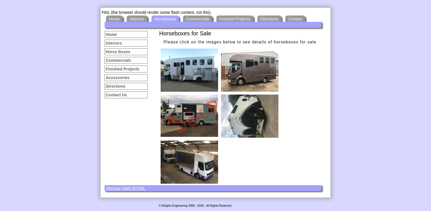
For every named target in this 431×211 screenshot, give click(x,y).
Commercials (118, 60)
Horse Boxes (118, 51)
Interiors (114, 43)
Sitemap (113, 188)
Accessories (118, 77)
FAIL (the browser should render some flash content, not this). (156, 12)
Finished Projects (122, 69)
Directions (115, 86)
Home (111, 34)
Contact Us (116, 95)
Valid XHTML (133, 188)
